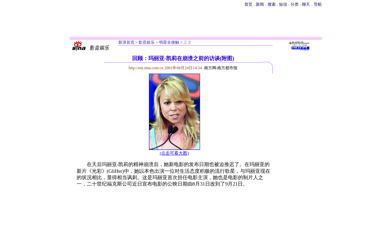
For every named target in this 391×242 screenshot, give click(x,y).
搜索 (272, 4)
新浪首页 (126, 42)
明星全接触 (169, 42)
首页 (248, 4)
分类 (294, 4)
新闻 (260, 4)
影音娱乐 (147, 42)
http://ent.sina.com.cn (147, 68)
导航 (318, 4)
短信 (283, 4)
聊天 (306, 4)
